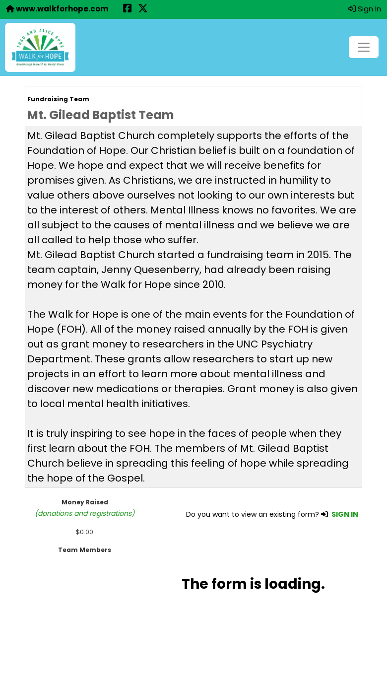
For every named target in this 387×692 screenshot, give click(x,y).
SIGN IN (345, 514)
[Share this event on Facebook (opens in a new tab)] (127, 9)
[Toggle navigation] (364, 47)
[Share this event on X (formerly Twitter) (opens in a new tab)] (143, 9)
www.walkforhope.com (57, 8)
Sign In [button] (364, 8)
